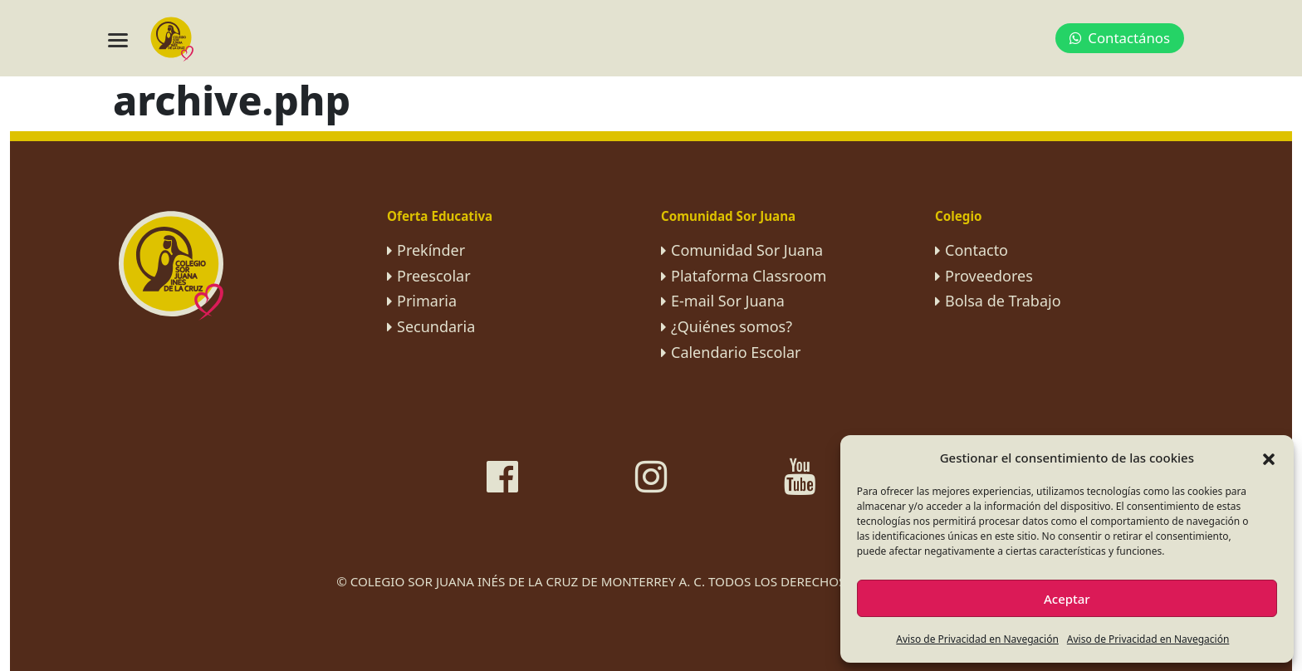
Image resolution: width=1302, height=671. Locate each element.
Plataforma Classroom (748, 276)
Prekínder (431, 250)
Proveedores (989, 276)
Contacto (976, 250)
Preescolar (434, 276)
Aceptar (1067, 598)
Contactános (1120, 37)
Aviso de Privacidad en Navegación (977, 639)
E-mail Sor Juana (728, 301)
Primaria (427, 301)
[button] (1268, 457)
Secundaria (436, 326)
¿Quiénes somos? (731, 326)
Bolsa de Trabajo (1003, 301)
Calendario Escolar (736, 352)
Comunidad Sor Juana (747, 250)
